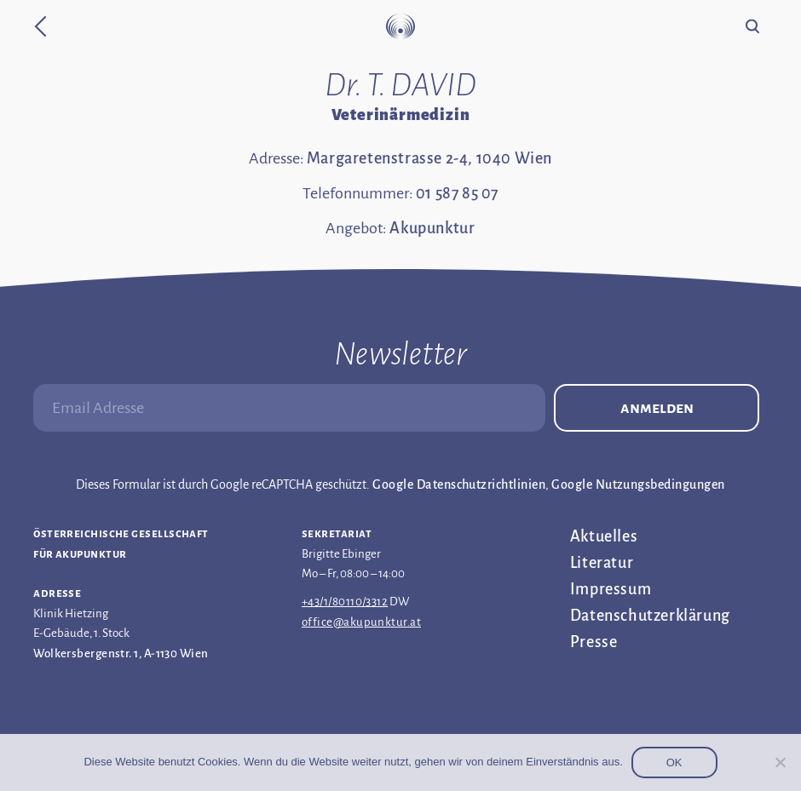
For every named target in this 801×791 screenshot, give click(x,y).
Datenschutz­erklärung (650, 615)
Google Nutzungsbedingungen (637, 484)
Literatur (601, 562)
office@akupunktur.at (361, 622)
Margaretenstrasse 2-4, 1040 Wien (429, 158)
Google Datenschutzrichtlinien (458, 484)
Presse (594, 642)
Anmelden (657, 407)
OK (674, 762)
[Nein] (779, 762)
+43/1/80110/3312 (345, 601)
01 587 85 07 (457, 193)
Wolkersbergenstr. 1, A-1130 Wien (120, 653)
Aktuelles (603, 536)
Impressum (610, 589)
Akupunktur (432, 228)
